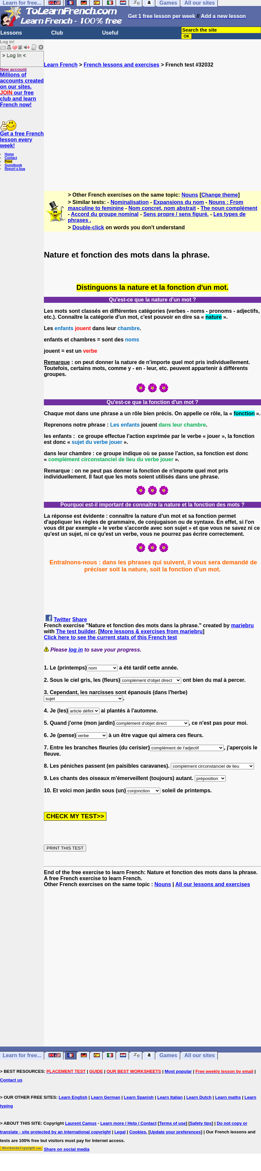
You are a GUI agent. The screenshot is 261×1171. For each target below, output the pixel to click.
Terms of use (172, 1123)
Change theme (219, 195)
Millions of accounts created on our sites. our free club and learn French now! (22, 89)
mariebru (242, 625)
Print (8, 161)
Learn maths (228, 1097)
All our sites (199, 1055)
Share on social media (66, 1149)
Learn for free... (22, 1055)
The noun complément (228, 208)
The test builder (75, 631)
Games (168, 1055)
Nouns (190, 195)
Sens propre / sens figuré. (176, 214)
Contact (11, 158)
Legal (120, 1131)
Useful (110, 33)
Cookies (137, 1131)
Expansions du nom (178, 202)
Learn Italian (170, 1097)
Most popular (178, 1071)
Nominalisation (130, 202)
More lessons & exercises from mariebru (151, 631)
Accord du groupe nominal (105, 214)
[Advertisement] (152, 126)
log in (76, 650)
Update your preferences (175, 1131)
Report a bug (15, 169)
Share (79, 619)
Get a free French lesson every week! (22, 139)
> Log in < (14, 55)
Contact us (11, 1079)
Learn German (105, 1097)
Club (57, 33)
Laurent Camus (81, 1123)
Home (9, 154)
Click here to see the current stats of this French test (110, 637)
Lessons (11, 33)
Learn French (60, 65)
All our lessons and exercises (212, 884)
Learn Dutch (198, 1097)
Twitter (62, 619)
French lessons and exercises (122, 65)
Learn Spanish (139, 1097)
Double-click (88, 227)
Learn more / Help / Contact (128, 1123)
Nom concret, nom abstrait (162, 208)
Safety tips (201, 1123)
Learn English (73, 1097)
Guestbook (13, 165)
